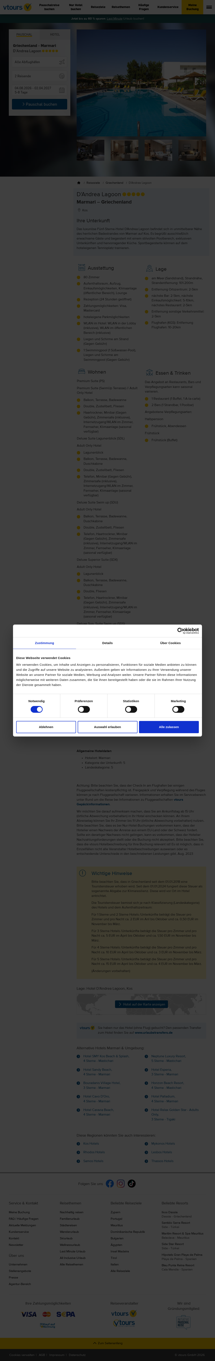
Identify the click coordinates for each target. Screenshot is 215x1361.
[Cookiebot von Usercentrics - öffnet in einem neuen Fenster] (180, 631)
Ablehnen (46, 727)
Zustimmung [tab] (44, 643)
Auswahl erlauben (107, 727)
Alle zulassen (169, 727)
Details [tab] (107, 643)
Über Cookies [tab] (170, 643)
